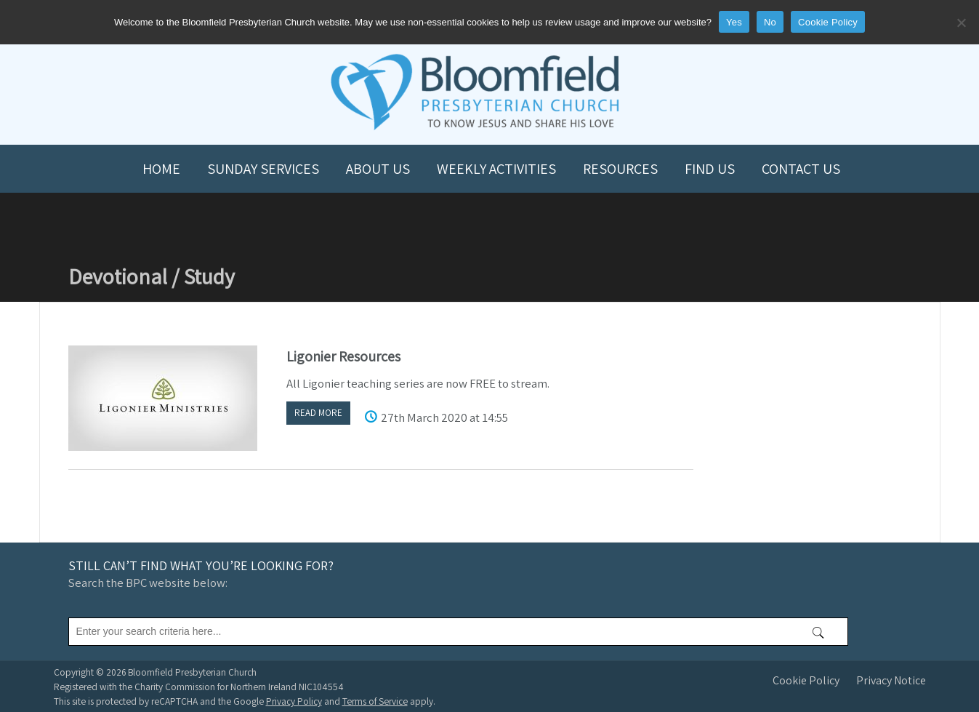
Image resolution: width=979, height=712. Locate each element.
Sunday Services (263, 168)
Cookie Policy (806, 680)
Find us (710, 168)
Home (161, 168)
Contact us (801, 168)
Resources (620, 168)
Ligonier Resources (343, 356)
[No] (961, 22)
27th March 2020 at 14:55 (444, 417)
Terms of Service (375, 701)
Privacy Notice (891, 680)
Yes (734, 22)
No (770, 22)
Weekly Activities (496, 168)
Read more (318, 413)
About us (378, 168)
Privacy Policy (294, 701)
